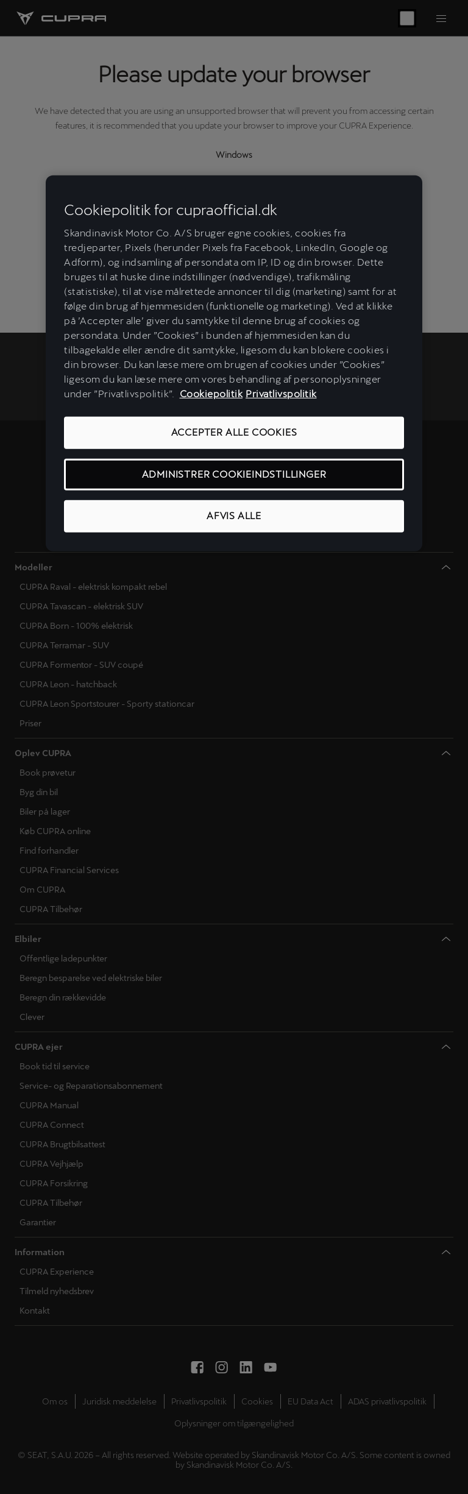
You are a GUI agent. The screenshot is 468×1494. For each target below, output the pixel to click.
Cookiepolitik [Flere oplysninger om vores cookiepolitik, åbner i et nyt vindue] (211, 394)
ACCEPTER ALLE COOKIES (234, 432)
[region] (234, 363)
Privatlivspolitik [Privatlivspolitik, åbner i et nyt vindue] (281, 394)
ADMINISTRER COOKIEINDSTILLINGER (234, 474)
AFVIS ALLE (234, 516)
